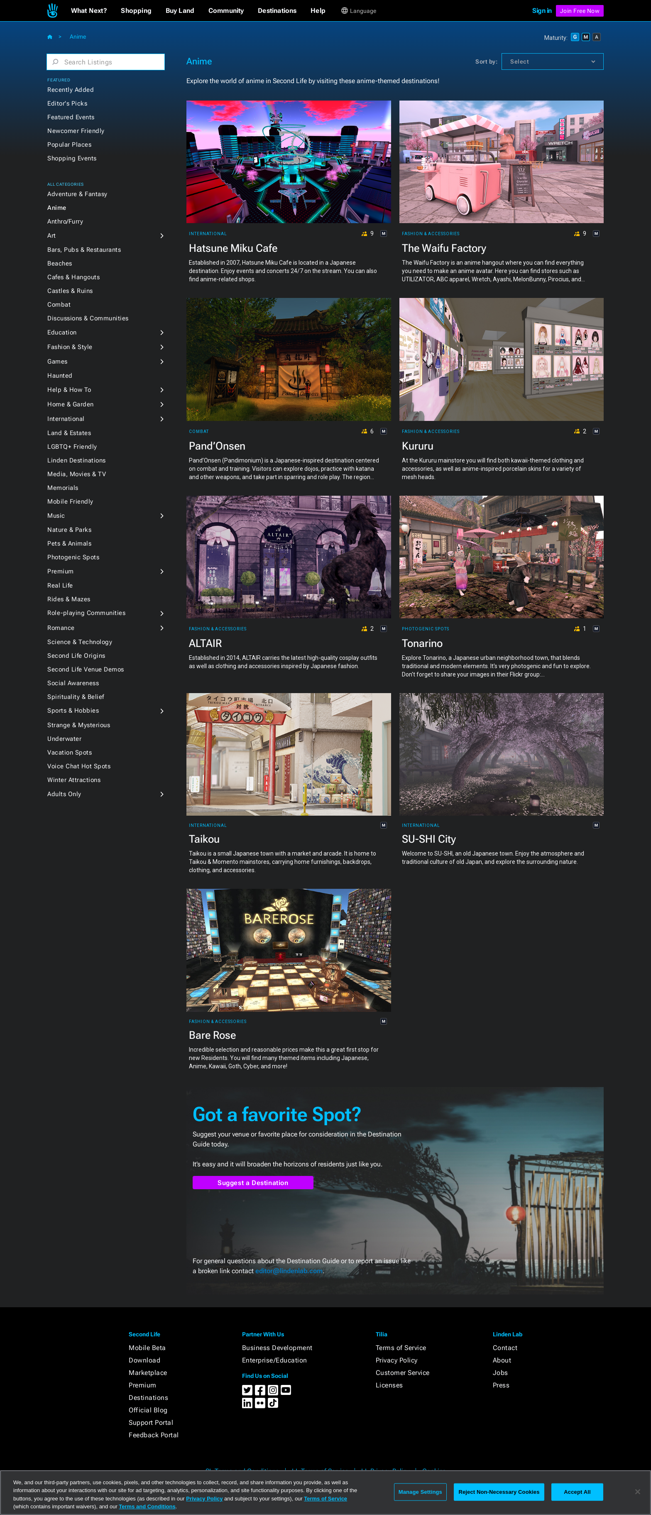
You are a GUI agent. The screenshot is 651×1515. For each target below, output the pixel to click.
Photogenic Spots (73, 557)
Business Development (277, 1348)
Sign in (542, 11)
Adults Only (64, 794)
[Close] (638, 1492)
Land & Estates (69, 433)
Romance (61, 628)
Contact (505, 1348)
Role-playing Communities (86, 613)
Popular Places (69, 144)
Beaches (59, 263)
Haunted (60, 375)
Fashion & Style (70, 347)
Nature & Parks (69, 530)
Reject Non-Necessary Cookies (498, 1492)
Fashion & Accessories (431, 234)
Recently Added (70, 89)
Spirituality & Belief (75, 697)
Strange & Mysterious (78, 725)
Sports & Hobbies (73, 710)
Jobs (500, 1373)
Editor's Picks (67, 103)
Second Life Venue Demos (85, 669)
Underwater (64, 739)
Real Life (60, 585)
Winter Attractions (73, 780)
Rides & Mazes (69, 599)
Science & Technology (79, 642)
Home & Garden (70, 404)
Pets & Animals (69, 543)
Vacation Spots (69, 752)
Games (57, 361)
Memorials (62, 488)
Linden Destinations (76, 460)
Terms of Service (401, 1348)
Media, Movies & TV (76, 474)
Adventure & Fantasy (77, 194)
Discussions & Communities (88, 318)
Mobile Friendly (70, 501)
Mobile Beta (147, 1348)
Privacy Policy (397, 1360)
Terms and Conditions (147, 1506)
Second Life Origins (76, 655)
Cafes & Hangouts (73, 277)
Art (51, 235)
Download (144, 1360)
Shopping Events (72, 158)
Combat (59, 304)
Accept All (577, 1492)
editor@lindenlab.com (289, 1271)
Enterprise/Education (274, 1360)
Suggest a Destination (253, 1183)
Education (62, 332)
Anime (56, 208)
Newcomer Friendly (76, 131)
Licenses (389, 1385)
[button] (89, 11)
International (66, 419)
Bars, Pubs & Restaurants (84, 249)
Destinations (148, 1398)
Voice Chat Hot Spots (78, 766)
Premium (60, 571)
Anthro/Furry (65, 221)
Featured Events (71, 117)
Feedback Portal (154, 1435)
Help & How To (69, 390)
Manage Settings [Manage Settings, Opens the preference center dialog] (420, 1492)
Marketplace (148, 1373)
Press (501, 1385)
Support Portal (151, 1422)
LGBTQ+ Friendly (72, 446)
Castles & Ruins (70, 291)
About (502, 1360)
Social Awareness (73, 683)
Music (56, 515)
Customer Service (403, 1373)
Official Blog (148, 1410)
